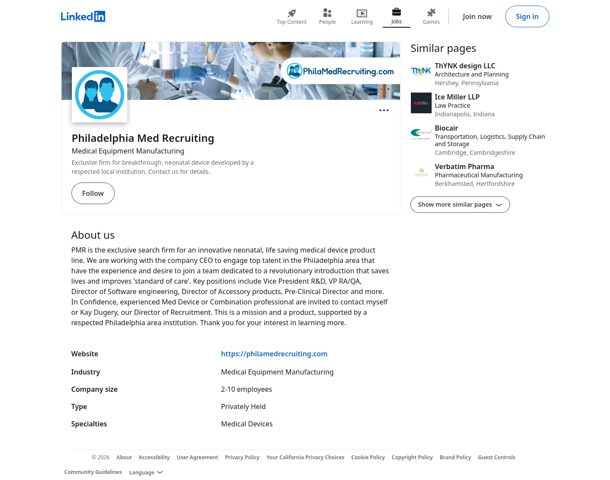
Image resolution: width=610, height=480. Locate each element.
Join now (477, 16)
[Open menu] (384, 110)
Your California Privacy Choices (305, 457)
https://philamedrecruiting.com (274, 353)
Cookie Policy (368, 457)
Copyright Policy (412, 457)
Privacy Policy (242, 457)
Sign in (527, 16)
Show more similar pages (460, 204)
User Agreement (197, 457)
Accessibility (154, 457)
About (124, 457)
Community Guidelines (93, 472)
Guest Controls (497, 457)
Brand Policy (455, 457)
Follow (93, 193)
